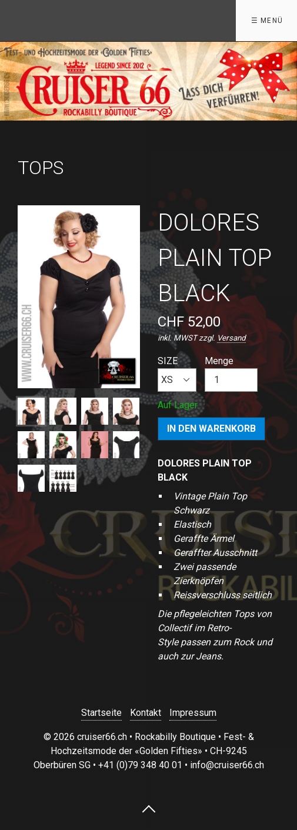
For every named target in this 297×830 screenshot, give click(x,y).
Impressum (192, 712)
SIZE (177, 373)
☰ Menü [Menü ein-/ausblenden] (267, 20)
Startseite (101, 712)
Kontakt (145, 712)
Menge (231, 373)
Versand (231, 338)
